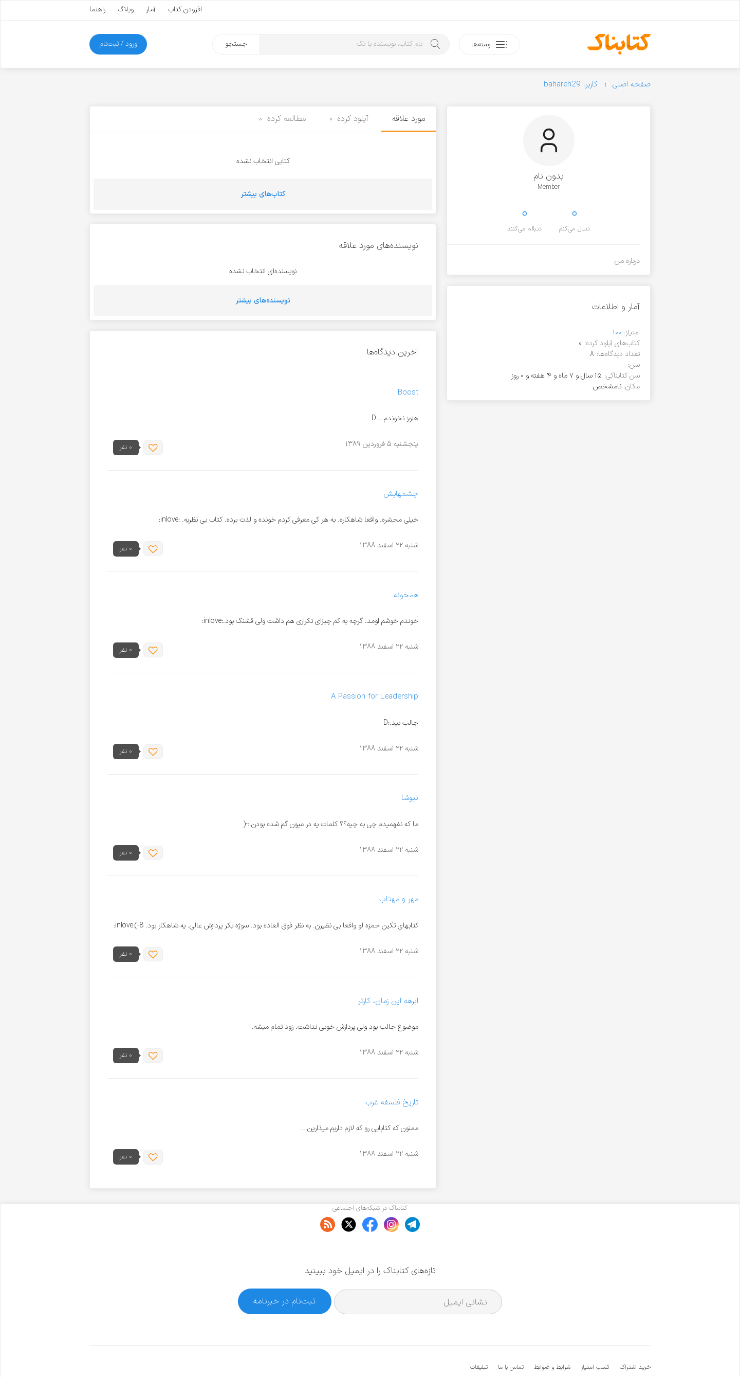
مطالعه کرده (282, 119)
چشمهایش (400, 494)
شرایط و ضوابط (552, 1335)
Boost (408, 393)
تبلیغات (479, 1335)
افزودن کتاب (185, 9)
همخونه (406, 595)
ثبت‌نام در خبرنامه (284, 1269)
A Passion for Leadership (374, 697)
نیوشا (409, 798)
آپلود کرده (349, 119)
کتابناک (596, 1352)
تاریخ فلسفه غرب (391, 1102)
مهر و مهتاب (398, 900)
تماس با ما (511, 1335)
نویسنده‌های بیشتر (263, 300)
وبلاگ (126, 9)
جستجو (236, 44)
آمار (151, 9)
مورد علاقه (408, 119)
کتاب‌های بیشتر (263, 194)
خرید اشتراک (635, 1335)
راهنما (97, 9)
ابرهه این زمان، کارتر (388, 1001)
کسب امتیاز (595, 1335)
